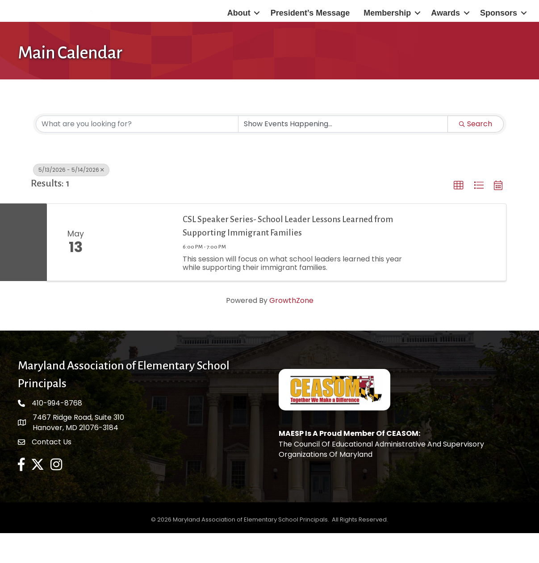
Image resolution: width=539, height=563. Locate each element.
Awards (445, 28)
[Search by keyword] (137, 154)
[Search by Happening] (343, 154)
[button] (459, 216)
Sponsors (498, 28)
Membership (387, 28)
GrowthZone (291, 331)
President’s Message (310, 28)
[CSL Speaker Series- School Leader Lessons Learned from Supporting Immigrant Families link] (139, 272)
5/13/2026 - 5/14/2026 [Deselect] (71, 200)
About (239, 28)
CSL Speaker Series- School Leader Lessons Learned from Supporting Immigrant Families (288, 256)
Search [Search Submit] (475, 154)
